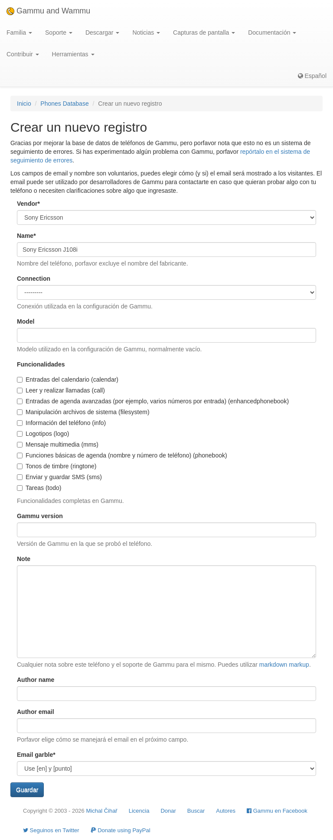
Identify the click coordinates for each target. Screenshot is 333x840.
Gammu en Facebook (277, 811)
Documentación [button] (272, 32)
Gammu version (40, 515)
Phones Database (64, 103)
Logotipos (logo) (43, 433)
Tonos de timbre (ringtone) (56, 466)
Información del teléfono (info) (61, 422)
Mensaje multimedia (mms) (57, 444)
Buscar (196, 811)
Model (25, 321)
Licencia (139, 811)
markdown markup (284, 664)
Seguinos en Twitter (51, 830)
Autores (225, 811)
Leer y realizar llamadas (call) (61, 390)
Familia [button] (19, 32)
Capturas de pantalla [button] (204, 32)
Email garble (36, 754)
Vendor (28, 203)
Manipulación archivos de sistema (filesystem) (83, 412)
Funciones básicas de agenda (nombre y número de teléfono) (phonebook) (122, 455)
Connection (33, 278)
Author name (35, 679)
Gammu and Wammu (48, 10)
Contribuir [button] (23, 54)
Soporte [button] (58, 32)
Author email (35, 711)
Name (26, 235)
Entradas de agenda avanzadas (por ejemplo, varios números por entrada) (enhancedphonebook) (153, 401)
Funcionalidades (41, 364)
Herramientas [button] (73, 54)
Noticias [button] (146, 32)
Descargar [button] (102, 32)
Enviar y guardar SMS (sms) (59, 477)
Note (23, 558)
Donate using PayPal (120, 830)
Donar (168, 811)
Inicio (24, 103)
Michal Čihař (101, 811)
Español (312, 75)
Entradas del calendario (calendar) (67, 379)
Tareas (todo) (39, 487)
